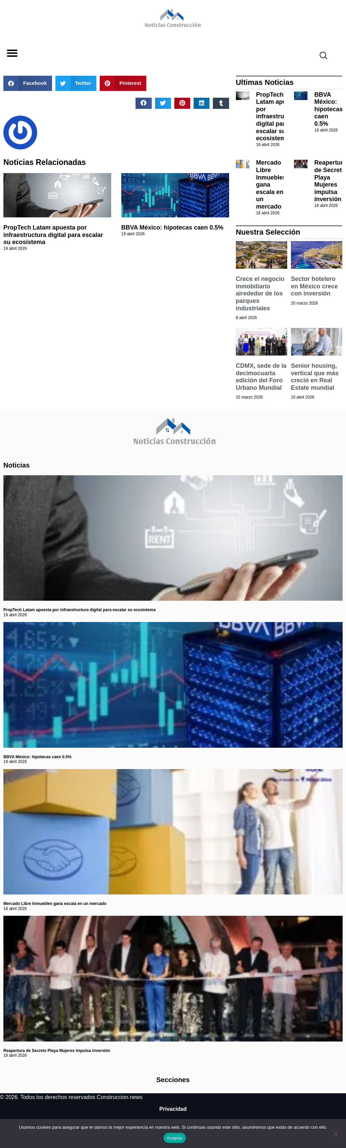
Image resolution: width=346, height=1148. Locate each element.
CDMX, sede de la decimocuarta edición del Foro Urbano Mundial (261, 376)
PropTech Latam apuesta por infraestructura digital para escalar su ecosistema (53, 234)
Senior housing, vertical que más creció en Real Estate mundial (315, 376)
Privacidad (173, 1109)
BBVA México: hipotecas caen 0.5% (172, 227)
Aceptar (175, 1138)
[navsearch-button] (320, 56)
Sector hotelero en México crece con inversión (314, 286)
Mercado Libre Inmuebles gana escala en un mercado (54, 903)
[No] (335, 1133)
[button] (12, 53)
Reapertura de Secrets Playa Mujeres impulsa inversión (56, 1050)
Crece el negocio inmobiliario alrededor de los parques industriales (260, 293)
